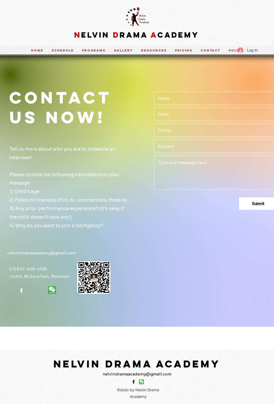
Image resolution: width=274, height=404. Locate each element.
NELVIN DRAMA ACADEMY (136, 364)
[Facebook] (21, 290)
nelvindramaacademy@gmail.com (41, 252)
